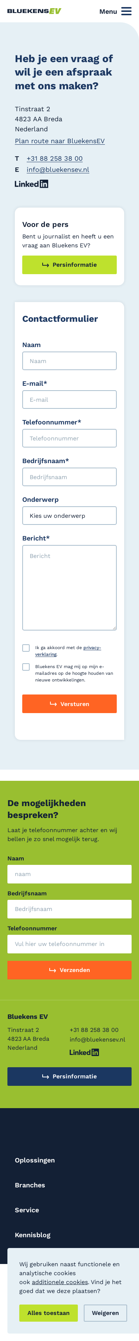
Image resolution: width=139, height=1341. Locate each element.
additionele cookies (60, 1282)
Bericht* (36, 538)
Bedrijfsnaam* (45, 461)
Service (27, 1210)
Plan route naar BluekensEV (60, 141)
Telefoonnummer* (51, 422)
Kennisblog (32, 1235)
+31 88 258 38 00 (55, 158)
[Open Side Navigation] (115, 11)
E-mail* (34, 383)
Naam (31, 345)
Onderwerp (40, 499)
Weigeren (105, 1312)
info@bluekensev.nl (58, 169)
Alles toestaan (48, 1312)
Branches (30, 1185)
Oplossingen (35, 1160)
